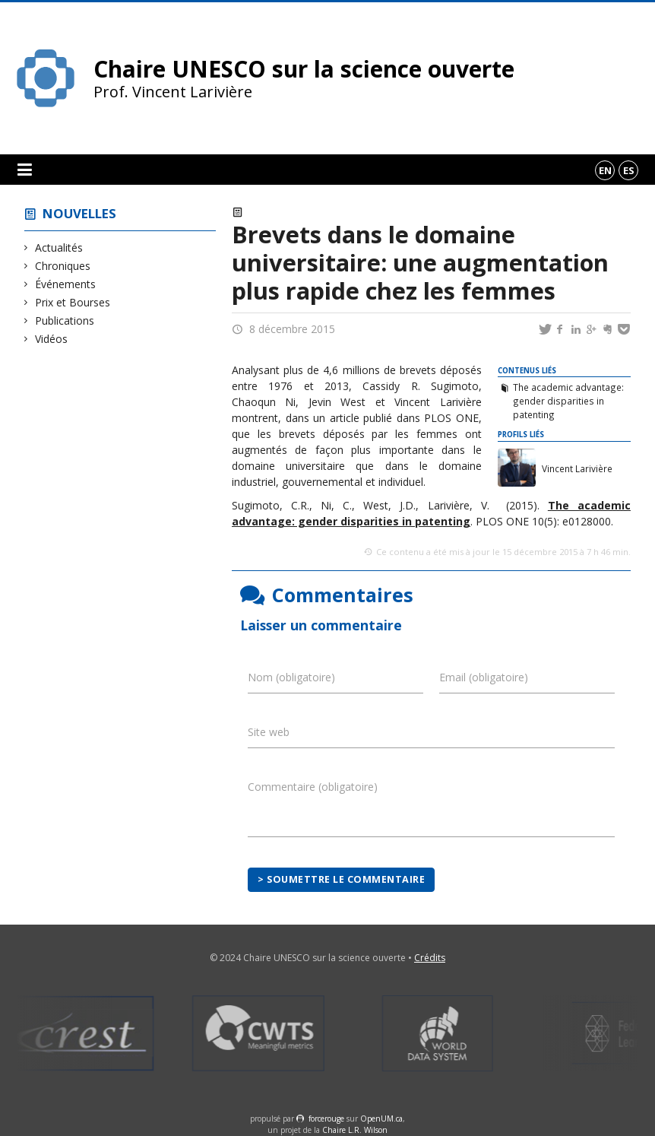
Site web (269, 732)
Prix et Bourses (73, 302)
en (605, 170)
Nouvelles (79, 213)
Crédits (429, 957)
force (326, 1118)
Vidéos (52, 339)
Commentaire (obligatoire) (313, 786)
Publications (65, 320)
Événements (66, 284)
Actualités (59, 247)
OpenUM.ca (381, 1118)
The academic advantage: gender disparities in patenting (568, 400)
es (628, 170)
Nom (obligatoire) (291, 677)
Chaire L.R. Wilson (355, 1130)
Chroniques (63, 266)
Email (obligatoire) (483, 677)
